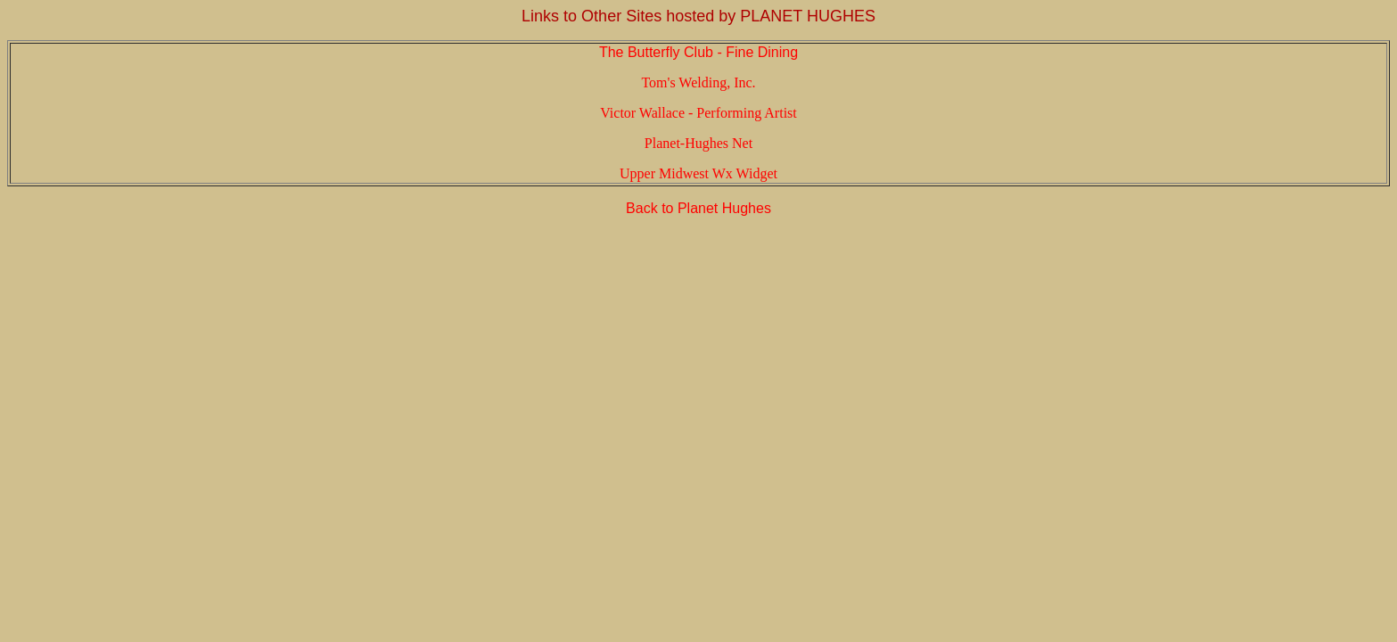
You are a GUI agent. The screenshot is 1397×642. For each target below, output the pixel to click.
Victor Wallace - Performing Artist (698, 112)
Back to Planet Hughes (698, 208)
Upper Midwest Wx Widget (698, 173)
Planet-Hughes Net (698, 143)
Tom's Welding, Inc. (698, 82)
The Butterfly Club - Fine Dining (698, 52)
